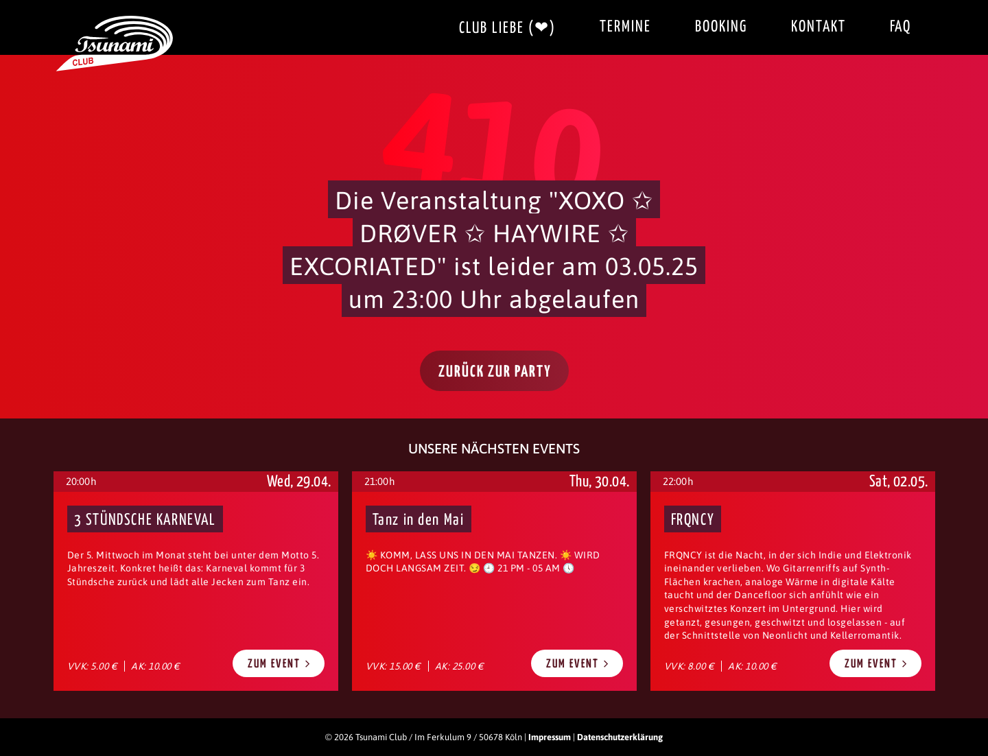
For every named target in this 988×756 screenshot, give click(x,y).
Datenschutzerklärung (620, 737)
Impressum (549, 737)
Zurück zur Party (495, 372)
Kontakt (818, 27)
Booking (721, 27)
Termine (625, 27)
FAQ (900, 27)
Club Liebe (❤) (507, 28)
